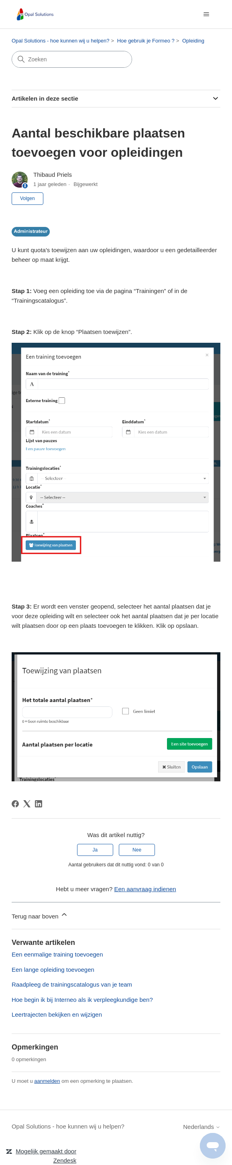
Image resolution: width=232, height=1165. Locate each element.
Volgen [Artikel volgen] (27, 198)
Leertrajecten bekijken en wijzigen (57, 1014)
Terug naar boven (40, 915)
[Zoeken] (72, 59)
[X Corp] (27, 803)
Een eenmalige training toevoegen (57, 954)
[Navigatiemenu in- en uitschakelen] (206, 14)
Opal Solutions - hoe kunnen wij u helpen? (61, 41)
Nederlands (201, 1126)
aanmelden (47, 1081)
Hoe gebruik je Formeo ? (146, 41)
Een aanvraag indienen (145, 889)
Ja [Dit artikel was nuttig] (95, 850)
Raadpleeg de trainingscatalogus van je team (72, 984)
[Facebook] (15, 803)
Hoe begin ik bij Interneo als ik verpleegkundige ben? (82, 999)
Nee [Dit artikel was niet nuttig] (136, 850)
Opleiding (193, 41)
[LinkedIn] (38, 803)
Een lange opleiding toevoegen (53, 969)
